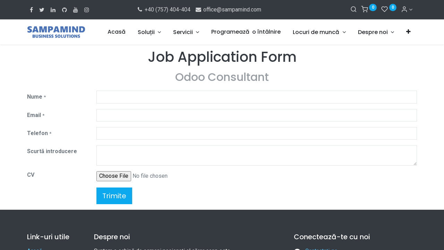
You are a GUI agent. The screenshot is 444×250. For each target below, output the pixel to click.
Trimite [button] (114, 196)
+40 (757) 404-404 (163, 9)
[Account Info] (406, 9)
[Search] (353, 9)
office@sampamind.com (228, 9)
